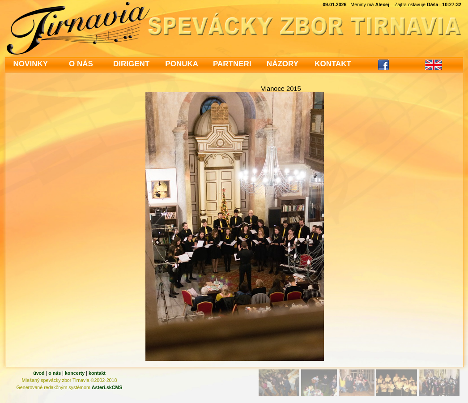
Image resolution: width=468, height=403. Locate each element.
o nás (54, 373)
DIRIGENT (131, 64)
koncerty (75, 373)
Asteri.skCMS (107, 387)
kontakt (97, 373)
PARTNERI (232, 64)
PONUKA (181, 64)
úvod (38, 373)
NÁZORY (282, 64)
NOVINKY (30, 64)
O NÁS (81, 64)
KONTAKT (333, 64)
